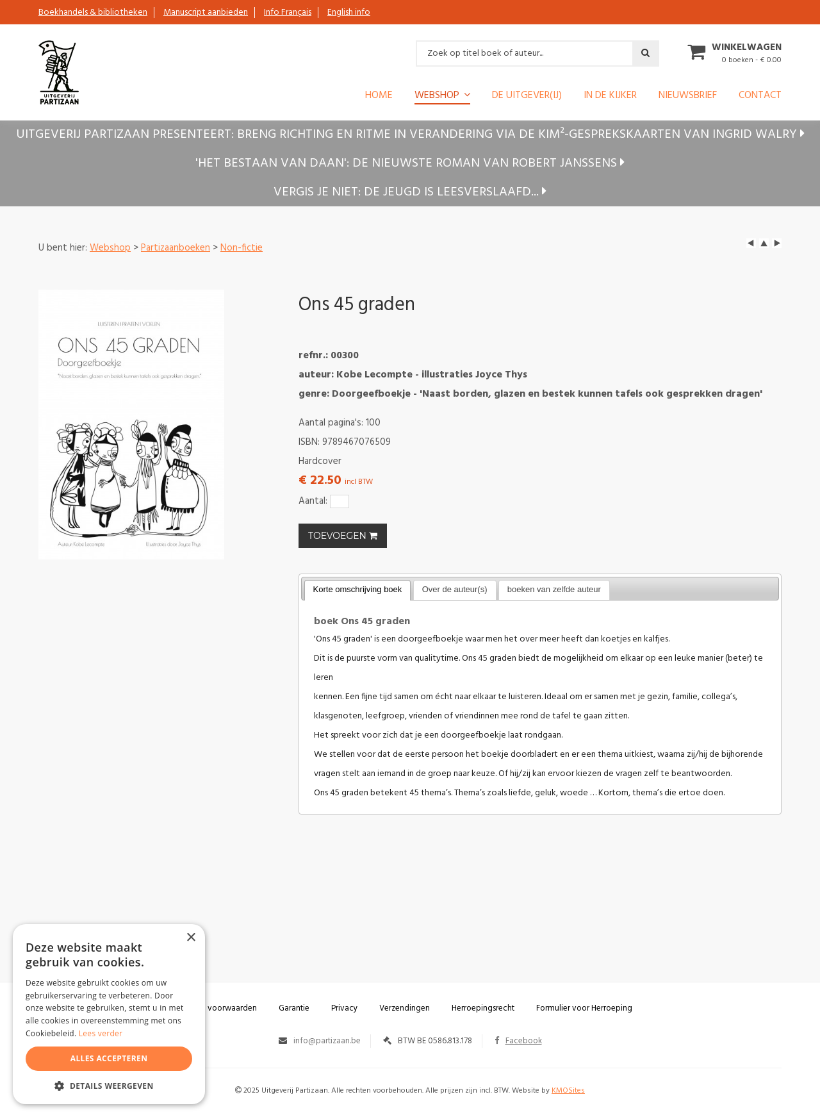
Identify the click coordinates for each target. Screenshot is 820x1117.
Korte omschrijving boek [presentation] (357, 589)
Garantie (294, 1008)
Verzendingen (404, 1008)
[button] (109, 1085)
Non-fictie (241, 248)
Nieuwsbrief (688, 97)
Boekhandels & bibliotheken (92, 12)
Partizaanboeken (175, 248)
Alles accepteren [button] (109, 1058)
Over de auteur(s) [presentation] (455, 589)
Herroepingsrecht (483, 1008)
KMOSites (568, 1090)
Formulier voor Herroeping (584, 1008)
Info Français (287, 12)
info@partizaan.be (327, 1041)
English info (348, 12)
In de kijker (610, 97)
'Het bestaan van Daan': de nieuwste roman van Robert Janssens (410, 163)
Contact (760, 97)
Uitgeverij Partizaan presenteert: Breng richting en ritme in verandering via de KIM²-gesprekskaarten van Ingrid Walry (410, 134)
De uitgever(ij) (527, 97)
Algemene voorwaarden (212, 1008)
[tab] (357, 590)
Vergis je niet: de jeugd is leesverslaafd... (410, 192)
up (764, 243)
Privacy (344, 1008)
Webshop (436, 96)
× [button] (190, 938)
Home (379, 97)
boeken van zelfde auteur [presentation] (554, 589)
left (751, 243)
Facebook (518, 1041)
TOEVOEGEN (342, 536)
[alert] (109, 1014)
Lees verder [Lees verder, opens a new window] (101, 1033)
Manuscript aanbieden (205, 12)
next (777, 243)
